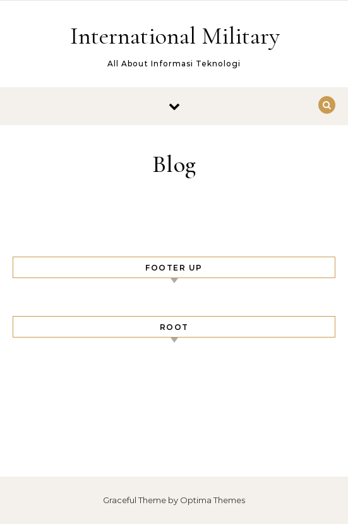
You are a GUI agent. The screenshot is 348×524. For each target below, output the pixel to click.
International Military (175, 36)
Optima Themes (212, 500)
